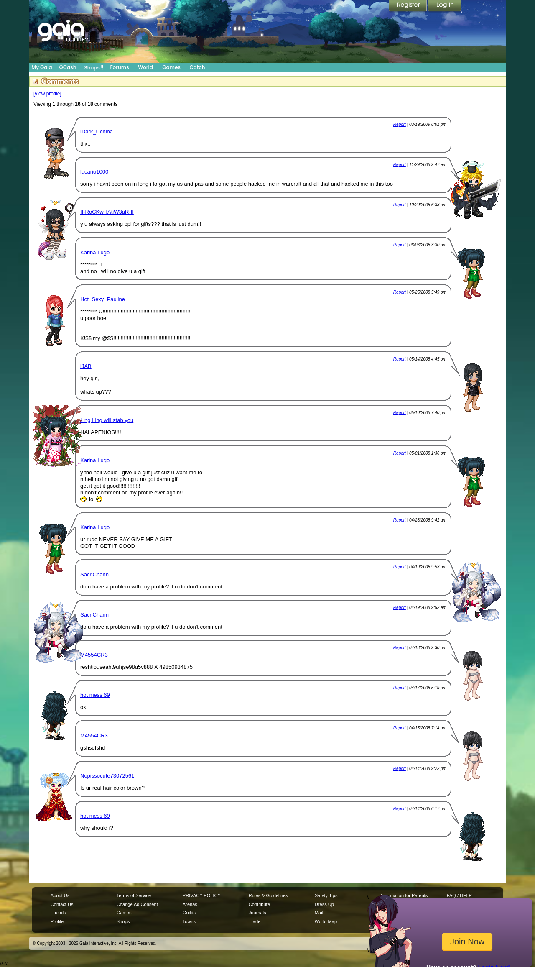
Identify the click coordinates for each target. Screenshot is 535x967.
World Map (326, 921)
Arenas (190, 904)
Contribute (259, 904)
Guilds (189, 912)
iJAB (86, 366)
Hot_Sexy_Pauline (102, 299)
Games (171, 67)
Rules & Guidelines (268, 895)
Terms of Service (134, 895)
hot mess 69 (95, 695)
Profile (57, 921)
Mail (319, 912)
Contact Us (62, 904)
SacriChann (94, 574)
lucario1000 (94, 172)
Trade (254, 921)
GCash (67, 67)
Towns (189, 921)
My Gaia (41, 67)
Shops (93, 67)
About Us (60, 895)
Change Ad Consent (137, 904)
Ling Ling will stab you (106, 420)
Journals (257, 912)
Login (444, 6)
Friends (58, 912)
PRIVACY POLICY (202, 895)
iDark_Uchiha (96, 131)
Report (399, 124)
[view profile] (47, 94)
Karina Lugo (95, 252)
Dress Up (324, 904)
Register (408, 6)
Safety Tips (326, 895)
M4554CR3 (94, 655)
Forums (119, 67)
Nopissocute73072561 (107, 776)
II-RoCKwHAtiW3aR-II (107, 212)
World (145, 67)
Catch (197, 67)
